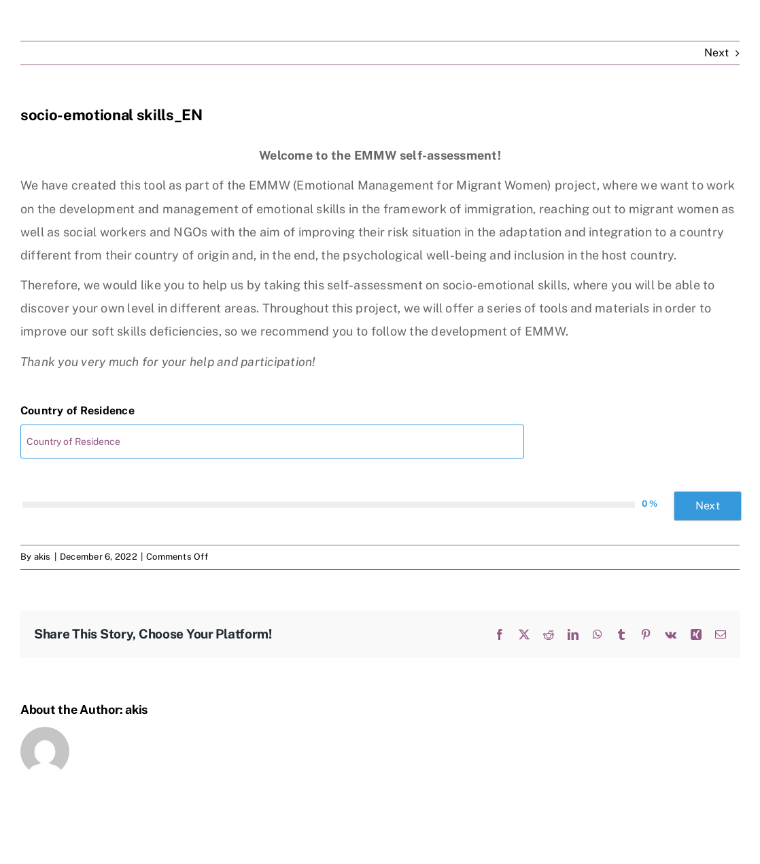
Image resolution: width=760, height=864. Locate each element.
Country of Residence (77, 410)
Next (716, 52)
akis (42, 557)
